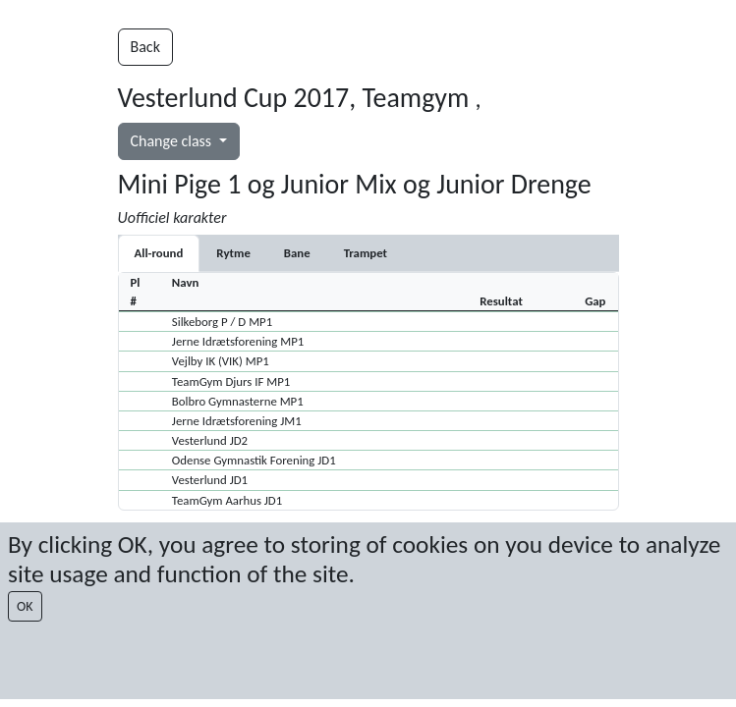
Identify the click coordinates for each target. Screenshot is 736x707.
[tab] (232, 253)
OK (25, 606)
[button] (368, 321)
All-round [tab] (159, 252)
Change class (173, 141)
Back (145, 46)
